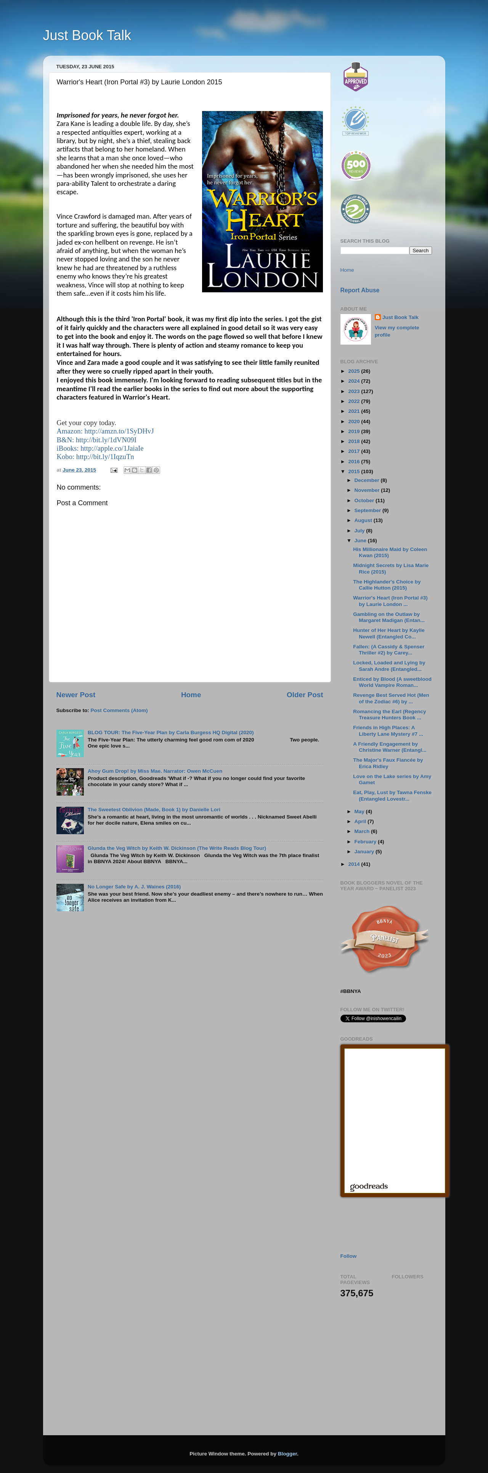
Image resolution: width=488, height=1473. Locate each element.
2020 (354, 421)
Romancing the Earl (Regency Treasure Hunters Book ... (389, 714)
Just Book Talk (87, 35)
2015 (354, 471)
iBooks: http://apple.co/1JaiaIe (100, 448)
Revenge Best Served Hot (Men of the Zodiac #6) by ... (391, 698)
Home (191, 695)
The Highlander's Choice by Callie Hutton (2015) (387, 585)
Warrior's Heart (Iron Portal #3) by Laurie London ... (390, 601)
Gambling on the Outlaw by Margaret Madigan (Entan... (389, 617)
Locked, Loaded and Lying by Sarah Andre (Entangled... (389, 666)
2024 (354, 381)
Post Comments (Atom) (119, 710)
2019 (354, 431)
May (360, 811)
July (360, 530)
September (369, 510)
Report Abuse (360, 290)
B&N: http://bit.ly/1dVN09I (96, 440)
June (361, 540)
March (363, 831)
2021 (354, 411)
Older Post (305, 695)
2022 (354, 401)
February (366, 841)
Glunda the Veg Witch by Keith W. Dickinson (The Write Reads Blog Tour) (177, 848)
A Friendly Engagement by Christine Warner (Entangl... (389, 747)
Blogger (287, 1454)
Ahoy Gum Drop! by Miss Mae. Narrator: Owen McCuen (155, 771)
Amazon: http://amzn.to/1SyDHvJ (105, 431)
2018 (354, 441)
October (365, 500)
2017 (354, 451)
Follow (348, 1256)
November (368, 490)
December (368, 480)
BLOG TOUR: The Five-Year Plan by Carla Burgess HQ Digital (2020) (171, 732)
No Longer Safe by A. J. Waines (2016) (134, 887)
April (361, 821)
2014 (354, 864)
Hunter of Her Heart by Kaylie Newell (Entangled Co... (389, 633)
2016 (354, 461)
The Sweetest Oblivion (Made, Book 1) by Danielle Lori (154, 809)
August (364, 520)
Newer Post (76, 695)
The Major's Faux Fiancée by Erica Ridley (388, 763)
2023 (354, 391)
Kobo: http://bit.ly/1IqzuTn (95, 457)
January (365, 851)
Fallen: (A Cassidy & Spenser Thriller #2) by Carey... (388, 650)
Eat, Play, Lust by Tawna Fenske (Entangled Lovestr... (392, 795)
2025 (354, 371)
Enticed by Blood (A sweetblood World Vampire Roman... (392, 682)
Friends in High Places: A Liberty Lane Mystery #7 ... (388, 730)
